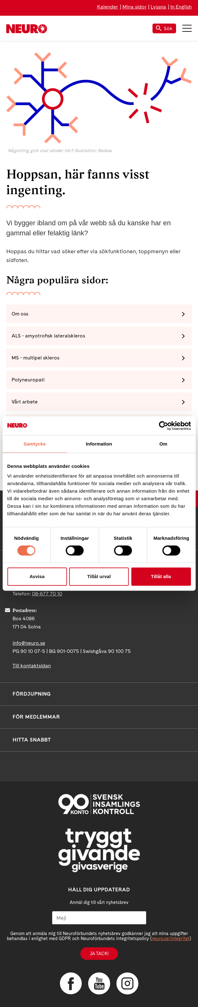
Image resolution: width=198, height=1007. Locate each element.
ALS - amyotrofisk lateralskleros (48, 336)
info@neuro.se (29, 643)
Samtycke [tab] (35, 443)
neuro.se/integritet (171, 938)
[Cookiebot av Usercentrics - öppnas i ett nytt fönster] (163, 425)
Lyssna (158, 7)
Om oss (20, 314)
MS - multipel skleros (35, 358)
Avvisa (37, 576)
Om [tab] (163, 443)
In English (181, 7)
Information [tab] (99, 443)
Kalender (107, 7)
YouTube (99, 983)
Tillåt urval (99, 576)
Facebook (71, 983)
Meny (187, 28)
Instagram (127, 983)
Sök (164, 28)
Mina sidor (134, 7)
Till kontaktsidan (32, 666)
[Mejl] (99, 917)
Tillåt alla (161, 576)
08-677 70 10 (47, 594)
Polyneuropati (28, 380)
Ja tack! (99, 953)
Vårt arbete (25, 402)
